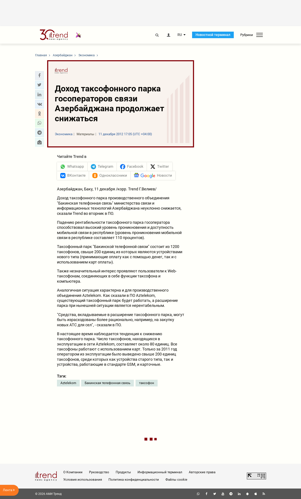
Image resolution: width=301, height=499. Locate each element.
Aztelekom (68, 383)
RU (179, 35)
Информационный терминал (160, 472)
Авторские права (202, 472)
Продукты (123, 472)
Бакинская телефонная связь (107, 383)
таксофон (146, 383)
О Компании (73, 472)
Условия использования (82, 480)
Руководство (99, 472)
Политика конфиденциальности (133, 480)
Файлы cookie (176, 480)
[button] (39, 75)
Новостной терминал (213, 35)
